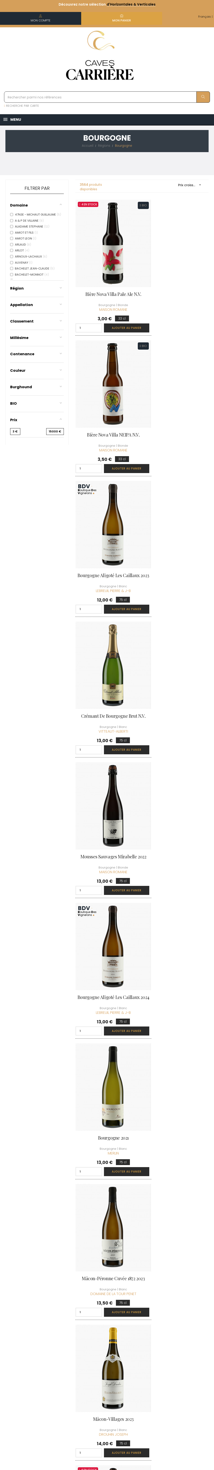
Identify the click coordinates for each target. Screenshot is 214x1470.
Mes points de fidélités (138, 1349)
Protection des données (103, 1375)
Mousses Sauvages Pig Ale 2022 (107, 915)
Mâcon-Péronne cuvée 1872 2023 (177, 664)
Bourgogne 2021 (107, 661)
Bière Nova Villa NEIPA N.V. (177, 280)
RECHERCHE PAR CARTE (21, 106)
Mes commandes (141, 1339)
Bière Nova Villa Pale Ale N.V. (107, 280)
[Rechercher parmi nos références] (107, 97)
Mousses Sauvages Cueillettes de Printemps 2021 (177, 791)
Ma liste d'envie (139, 1360)
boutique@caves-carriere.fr (30, 1349)
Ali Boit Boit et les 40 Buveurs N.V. (177, 918)
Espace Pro (100, 1398)
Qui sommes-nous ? (106, 1329)
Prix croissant (191, 185)
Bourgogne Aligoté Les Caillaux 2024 (177, 537)
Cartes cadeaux (140, 1368)
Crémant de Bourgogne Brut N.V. (177, 410)
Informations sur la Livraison (106, 1341)
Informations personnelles (138, 1329)
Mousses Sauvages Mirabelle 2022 (107, 537)
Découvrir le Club (177, 1327)
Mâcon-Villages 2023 (107, 788)
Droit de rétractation (101, 1387)
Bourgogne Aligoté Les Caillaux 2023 (107, 410)
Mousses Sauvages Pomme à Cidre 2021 (107, 1044)
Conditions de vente (102, 1354)
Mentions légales (105, 1365)
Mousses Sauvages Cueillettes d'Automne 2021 (177, 1044)
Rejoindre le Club (176, 1335)
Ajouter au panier (118, 314)
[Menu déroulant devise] (205, 17)
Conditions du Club (178, 1343)
